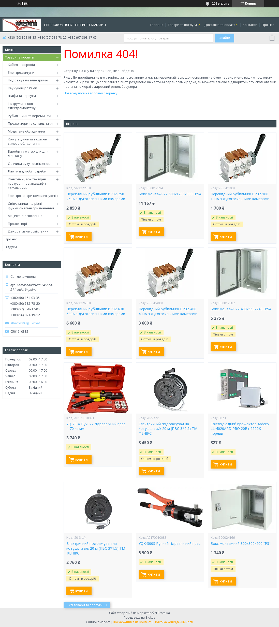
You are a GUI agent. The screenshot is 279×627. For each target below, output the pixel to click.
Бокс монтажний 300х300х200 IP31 (241, 543)
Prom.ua (164, 613)
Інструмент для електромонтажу (22, 105)
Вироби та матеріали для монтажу (28, 153)
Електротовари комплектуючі (32, 195)
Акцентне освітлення (25, 215)
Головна (156, 24)
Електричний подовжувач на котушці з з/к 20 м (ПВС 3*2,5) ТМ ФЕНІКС (168, 429)
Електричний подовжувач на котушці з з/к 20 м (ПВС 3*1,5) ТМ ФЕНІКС (95, 548)
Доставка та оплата (219, 24)
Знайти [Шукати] (224, 38)
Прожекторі (17, 223)
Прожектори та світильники (30, 123)
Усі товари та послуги (85, 605)
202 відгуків (220, 3)
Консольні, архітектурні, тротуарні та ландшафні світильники (27, 183)
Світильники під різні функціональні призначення (31, 205)
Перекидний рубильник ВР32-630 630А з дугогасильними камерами (95, 311)
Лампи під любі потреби (27, 171)
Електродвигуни (21, 72)
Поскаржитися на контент (132, 622)
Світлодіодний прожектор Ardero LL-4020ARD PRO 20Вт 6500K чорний (240, 429)
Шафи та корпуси (22, 95)
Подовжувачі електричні (28, 80)
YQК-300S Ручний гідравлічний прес (169, 543)
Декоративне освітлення (28, 231)
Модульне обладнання (26, 131)
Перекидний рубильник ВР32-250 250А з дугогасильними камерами (95, 196)
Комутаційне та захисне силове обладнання (27, 141)
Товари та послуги (182, 24)
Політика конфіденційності (173, 622)
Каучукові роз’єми (22, 88)
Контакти (250, 24)
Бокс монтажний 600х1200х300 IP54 (170, 194)
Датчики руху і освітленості (30, 163)
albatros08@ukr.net (25, 323)
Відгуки (11, 246)
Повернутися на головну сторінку (91, 93)
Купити (81, 237)
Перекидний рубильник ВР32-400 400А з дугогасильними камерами (168, 311)
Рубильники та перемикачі (29, 115)
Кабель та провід (21, 64)
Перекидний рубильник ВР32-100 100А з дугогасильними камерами (240, 196)
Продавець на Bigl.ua (139, 617)
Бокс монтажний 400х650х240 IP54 (241, 309)
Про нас (268, 24)
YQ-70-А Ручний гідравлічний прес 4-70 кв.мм (95, 426)
